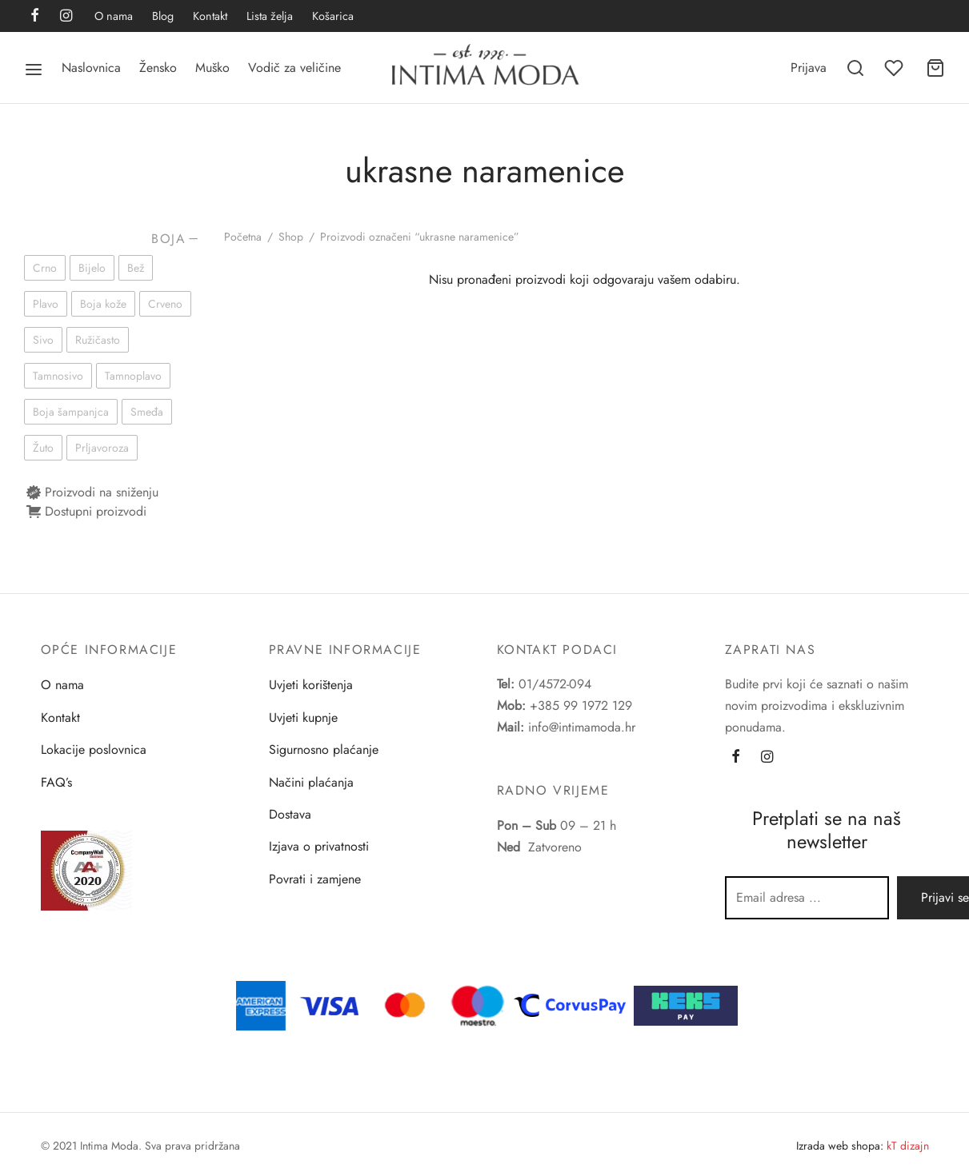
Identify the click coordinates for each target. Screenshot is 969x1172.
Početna (243, 237)
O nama (113, 16)
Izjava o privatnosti (319, 846)
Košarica (333, 16)
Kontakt (210, 16)
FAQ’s (56, 782)
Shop (290, 237)
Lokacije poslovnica (93, 749)
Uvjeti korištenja (311, 685)
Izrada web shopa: (839, 1146)
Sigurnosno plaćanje (323, 749)
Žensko (158, 67)
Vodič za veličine (294, 67)
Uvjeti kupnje (303, 717)
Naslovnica (91, 67)
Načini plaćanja (311, 782)
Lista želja (269, 16)
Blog (163, 16)
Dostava (290, 814)
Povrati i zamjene (315, 879)
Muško (212, 67)
